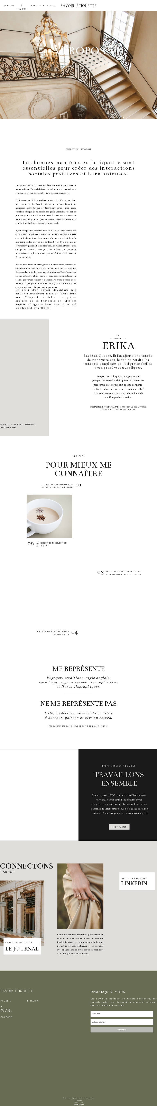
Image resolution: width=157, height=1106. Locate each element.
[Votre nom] (122, 1014)
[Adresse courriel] (122, 1022)
